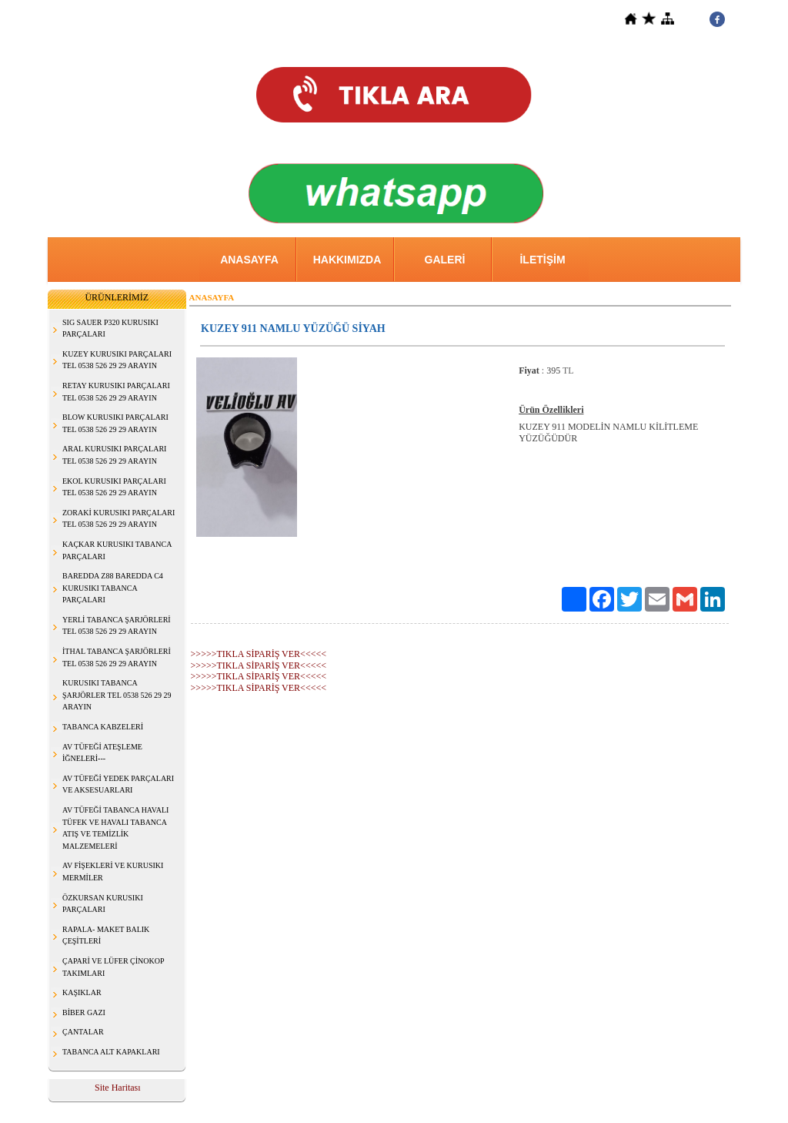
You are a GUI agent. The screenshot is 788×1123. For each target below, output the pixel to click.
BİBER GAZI (83, 1012)
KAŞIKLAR (82, 992)
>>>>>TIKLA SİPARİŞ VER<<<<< (258, 654)
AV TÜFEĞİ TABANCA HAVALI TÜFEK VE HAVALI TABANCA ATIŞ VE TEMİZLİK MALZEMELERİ (115, 828)
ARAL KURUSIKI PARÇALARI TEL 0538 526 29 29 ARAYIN (114, 454)
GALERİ (445, 259)
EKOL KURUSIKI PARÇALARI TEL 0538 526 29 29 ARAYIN (114, 487)
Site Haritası (118, 1087)
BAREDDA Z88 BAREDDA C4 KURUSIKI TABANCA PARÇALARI (112, 588)
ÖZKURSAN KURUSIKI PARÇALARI (102, 903)
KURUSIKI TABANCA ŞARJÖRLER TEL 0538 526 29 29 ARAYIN (116, 695)
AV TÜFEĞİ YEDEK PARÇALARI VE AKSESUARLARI (118, 784)
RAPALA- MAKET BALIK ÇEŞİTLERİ (105, 935)
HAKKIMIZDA (347, 259)
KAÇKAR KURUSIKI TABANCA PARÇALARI (117, 550)
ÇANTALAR (83, 1031)
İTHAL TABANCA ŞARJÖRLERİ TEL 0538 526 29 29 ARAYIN (116, 657)
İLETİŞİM (542, 259)
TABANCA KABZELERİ (102, 726)
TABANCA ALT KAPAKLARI (111, 1052)
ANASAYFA (249, 259)
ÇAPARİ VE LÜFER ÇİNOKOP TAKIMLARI (113, 967)
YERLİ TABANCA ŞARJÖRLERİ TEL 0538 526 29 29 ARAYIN (116, 625)
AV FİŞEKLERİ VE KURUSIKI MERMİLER (112, 871)
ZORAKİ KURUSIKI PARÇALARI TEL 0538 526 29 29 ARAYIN (118, 518)
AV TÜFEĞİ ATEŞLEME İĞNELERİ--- (102, 753)
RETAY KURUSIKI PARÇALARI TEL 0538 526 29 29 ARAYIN (116, 391)
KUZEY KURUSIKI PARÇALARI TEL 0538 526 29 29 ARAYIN (117, 360)
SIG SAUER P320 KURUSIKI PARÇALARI (110, 328)
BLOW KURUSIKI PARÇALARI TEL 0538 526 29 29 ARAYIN (115, 423)
